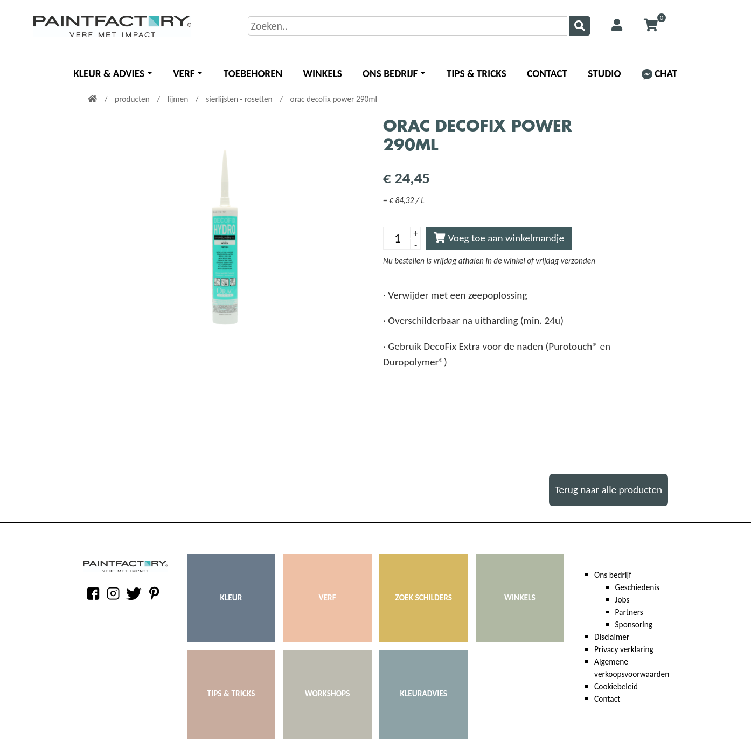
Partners (629, 612)
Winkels (322, 73)
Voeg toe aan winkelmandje (499, 238)
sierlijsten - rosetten (240, 99)
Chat (659, 73)
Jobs (622, 599)
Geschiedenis (637, 587)
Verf (183, 73)
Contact (547, 73)
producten (133, 99)
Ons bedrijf (390, 73)
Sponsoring (634, 624)
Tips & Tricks (476, 73)
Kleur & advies (108, 73)
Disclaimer (611, 637)
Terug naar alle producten (608, 489)
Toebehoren (253, 73)
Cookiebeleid (616, 686)
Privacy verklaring (623, 649)
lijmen (179, 99)
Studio (604, 73)
